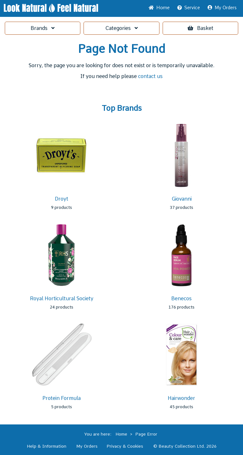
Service (188, 8)
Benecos (181, 298)
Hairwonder (181, 398)
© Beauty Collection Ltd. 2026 (185, 446)
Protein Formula (61, 398)
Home (159, 8)
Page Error (146, 434)
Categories (121, 28)
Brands (43, 28)
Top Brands (122, 108)
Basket (200, 28)
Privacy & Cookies (125, 446)
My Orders (222, 8)
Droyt (61, 199)
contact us (150, 76)
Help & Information (46, 446)
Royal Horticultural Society (61, 298)
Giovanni (182, 199)
